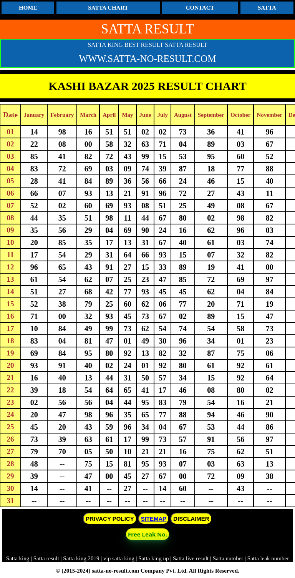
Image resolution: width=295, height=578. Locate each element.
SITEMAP (154, 518)
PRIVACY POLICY (110, 518)
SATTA (267, 8)
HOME (28, 8)
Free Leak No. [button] (147, 534)
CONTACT (200, 8)
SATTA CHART (108, 8)
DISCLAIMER (191, 518)
